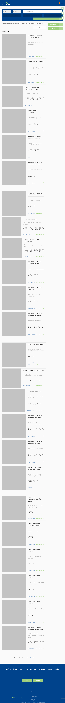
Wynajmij (31, 688)
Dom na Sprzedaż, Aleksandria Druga (33, 370)
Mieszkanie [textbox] (15, 11)
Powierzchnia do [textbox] (37, 15)
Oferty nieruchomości (8, 688)
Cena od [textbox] (6, 15)
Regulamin (58, 688)
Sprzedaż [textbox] (4, 11)
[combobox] (7, 11)
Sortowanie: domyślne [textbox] (37, 27)
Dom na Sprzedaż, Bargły (30, 219)
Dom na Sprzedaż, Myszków (34, 391)
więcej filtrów (16, 18)
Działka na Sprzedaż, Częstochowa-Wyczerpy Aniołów (34, 499)
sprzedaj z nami (53, 24)
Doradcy (51, 688)
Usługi (37, 688)
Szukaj (46, 18)
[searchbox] (44, 11)
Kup (27, 680)
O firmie (44, 688)
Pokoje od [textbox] (48, 15)
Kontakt (33, 690)
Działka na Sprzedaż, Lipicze (36, 344)
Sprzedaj (38, 680)
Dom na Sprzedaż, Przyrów (35, 61)
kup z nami (52, 28)
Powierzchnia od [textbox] (27, 15)
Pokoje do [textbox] (57, 15)
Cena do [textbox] (16, 15)
